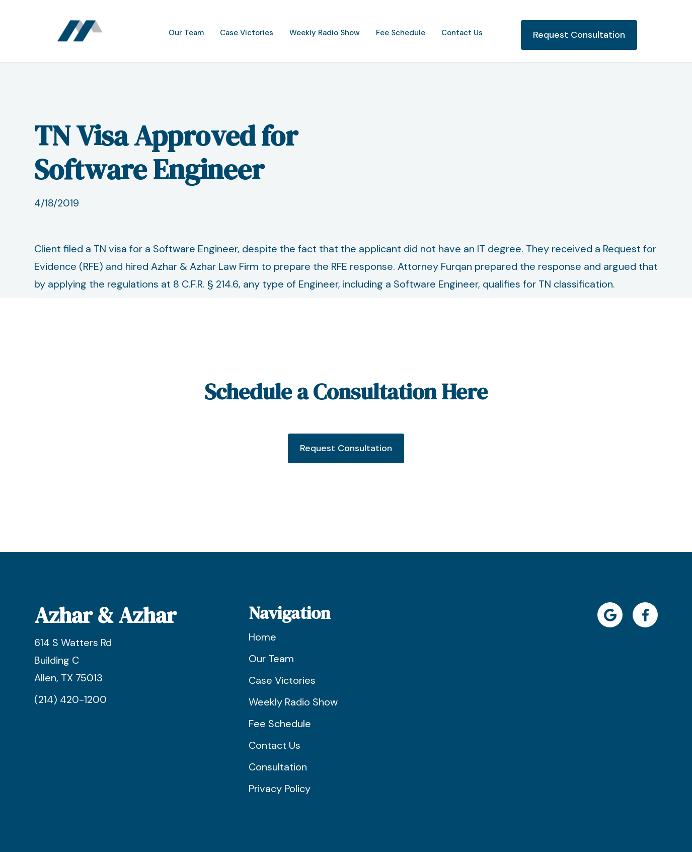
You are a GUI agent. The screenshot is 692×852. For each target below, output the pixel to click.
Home (262, 637)
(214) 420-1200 (70, 699)
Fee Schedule (280, 723)
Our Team (271, 658)
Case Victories (282, 680)
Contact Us (274, 745)
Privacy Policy (280, 788)
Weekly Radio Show (293, 701)
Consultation (278, 766)
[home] (80, 31)
